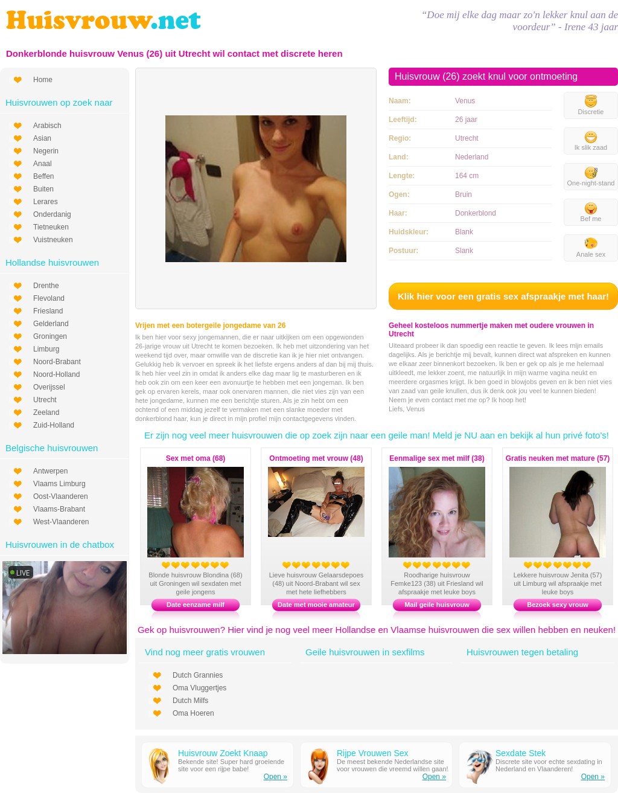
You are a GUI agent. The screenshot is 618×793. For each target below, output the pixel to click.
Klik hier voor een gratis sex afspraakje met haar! (503, 296)
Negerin (46, 151)
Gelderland (51, 323)
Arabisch (47, 125)
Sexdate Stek (520, 753)
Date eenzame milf (196, 604)
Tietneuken (51, 227)
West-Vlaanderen (61, 522)
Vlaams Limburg (59, 484)
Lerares (45, 201)
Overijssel (49, 387)
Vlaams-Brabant (59, 509)
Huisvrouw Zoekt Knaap (223, 753)
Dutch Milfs (190, 700)
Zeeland (46, 412)
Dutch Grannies (198, 675)
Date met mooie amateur (316, 604)
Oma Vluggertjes (199, 688)
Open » (275, 776)
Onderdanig (52, 214)
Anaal (42, 163)
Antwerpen (50, 471)
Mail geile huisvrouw (437, 604)
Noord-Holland (56, 374)
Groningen (50, 336)
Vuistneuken (53, 240)
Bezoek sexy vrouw (557, 604)
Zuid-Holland (53, 425)
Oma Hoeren (193, 713)
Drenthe (46, 285)
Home (43, 79)
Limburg (46, 349)
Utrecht (45, 400)
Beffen (43, 176)
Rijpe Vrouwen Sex (373, 753)
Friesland (48, 311)
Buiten (43, 189)
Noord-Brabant (57, 362)
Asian (42, 138)
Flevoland (49, 298)
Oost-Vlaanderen (60, 496)
